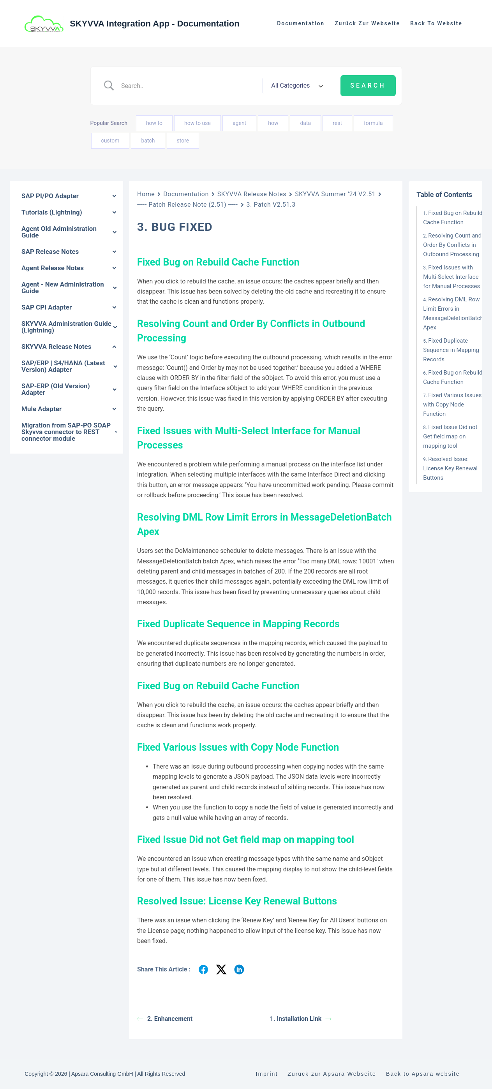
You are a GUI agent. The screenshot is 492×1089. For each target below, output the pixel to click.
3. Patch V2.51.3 (271, 204)
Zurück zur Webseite (367, 23)
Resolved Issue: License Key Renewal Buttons (450, 468)
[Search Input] (189, 85)
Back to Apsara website (423, 1074)
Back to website (436, 23)
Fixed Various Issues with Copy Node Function (452, 404)
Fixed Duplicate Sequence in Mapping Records (451, 350)
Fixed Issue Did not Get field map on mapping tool (450, 436)
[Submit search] (367, 85)
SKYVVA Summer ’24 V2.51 (335, 194)
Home (146, 194)
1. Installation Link (301, 1018)
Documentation (300, 23)
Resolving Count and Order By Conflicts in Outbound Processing (452, 245)
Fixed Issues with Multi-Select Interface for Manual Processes (451, 277)
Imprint (267, 1074)
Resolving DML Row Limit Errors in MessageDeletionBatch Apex (453, 313)
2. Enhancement (164, 1018)
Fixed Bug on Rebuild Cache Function (452, 217)
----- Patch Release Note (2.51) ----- (187, 204)
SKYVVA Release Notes (251, 194)
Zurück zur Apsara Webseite (331, 1074)
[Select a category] (296, 85)
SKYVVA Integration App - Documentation (155, 23)
